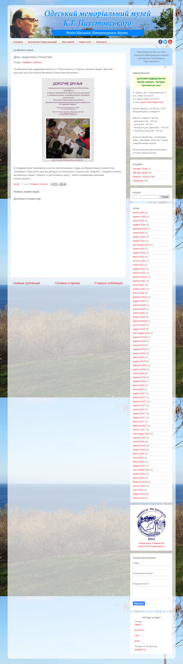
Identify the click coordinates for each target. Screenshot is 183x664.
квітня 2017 (139, 421)
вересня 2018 (140, 365)
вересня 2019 (140, 337)
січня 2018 (138, 389)
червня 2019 (139, 349)
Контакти (101, 41)
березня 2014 (140, 482)
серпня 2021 (139, 281)
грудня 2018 (139, 361)
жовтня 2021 (139, 273)
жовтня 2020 (139, 305)
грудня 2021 (139, 269)
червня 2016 (139, 445)
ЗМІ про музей (140, 172)
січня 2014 (138, 490)
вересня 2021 (140, 277)
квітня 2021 (139, 293)
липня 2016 (139, 441)
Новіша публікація (26, 283)
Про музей (68, 41)
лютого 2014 (139, 486)
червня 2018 (139, 377)
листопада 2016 (141, 433)
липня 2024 (139, 220)
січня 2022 (138, 265)
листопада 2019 (141, 333)
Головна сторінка (67, 283)
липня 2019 (139, 345)
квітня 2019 (139, 357)
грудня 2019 (139, 329)
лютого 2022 (139, 260)
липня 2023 (139, 232)
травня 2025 (139, 216)
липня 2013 (139, 498)
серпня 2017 (139, 405)
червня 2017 (139, 413)
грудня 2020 (139, 301)
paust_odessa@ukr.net (151, 102)
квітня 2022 (139, 256)
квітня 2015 (139, 461)
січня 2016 (138, 457)
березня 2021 (140, 297)
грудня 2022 (139, 241)
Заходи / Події (140, 168)
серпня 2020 (139, 309)
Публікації (138, 180)
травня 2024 (139, 224)
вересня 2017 (140, 401)
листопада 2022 (141, 245)
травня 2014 (139, 473)
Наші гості (85, 41)
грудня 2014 (139, 465)
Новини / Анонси (32, 62)
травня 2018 (139, 381)
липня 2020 (139, 313)
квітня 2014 (139, 478)
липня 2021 (139, 285)
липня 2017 (139, 409)
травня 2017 (139, 417)
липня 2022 (139, 248)
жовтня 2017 (139, 397)
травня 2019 (139, 353)
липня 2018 (139, 373)
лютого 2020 (139, 325)
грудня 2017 (139, 393)
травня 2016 (139, 449)
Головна (18, 41)
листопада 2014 (141, 469)
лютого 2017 (139, 429)
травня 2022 (139, 252)
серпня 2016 (139, 437)
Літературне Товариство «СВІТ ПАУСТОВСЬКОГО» (151, 543)
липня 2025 (139, 212)
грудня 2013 (139, 494)
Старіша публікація (108, 283)
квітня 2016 (139, 453)
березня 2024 (140, 228)
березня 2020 (140, 321)
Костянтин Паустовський (42, 41)
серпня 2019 (139, 341)
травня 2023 (139, 236)
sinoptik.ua (140, 649)
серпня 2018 (139, 369)
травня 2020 (139, 317)
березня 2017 (140, 425)
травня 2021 (139, 289)
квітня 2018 (139, 385)
